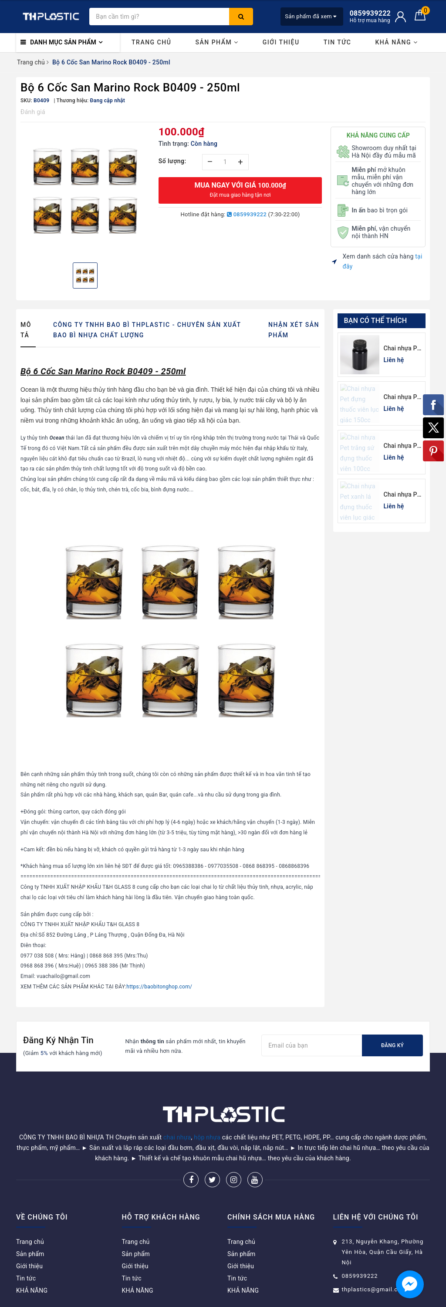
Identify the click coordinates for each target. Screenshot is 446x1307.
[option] (85, 191)
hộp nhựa (207, 1115)
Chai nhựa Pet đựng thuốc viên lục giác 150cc (403, 397)
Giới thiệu (281, 42)
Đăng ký (392, 1045)
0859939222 (247, 214)
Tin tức (337, 42)
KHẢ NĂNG (396, 42)
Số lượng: (172, 161)
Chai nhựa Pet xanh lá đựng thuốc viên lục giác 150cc (403, 495)
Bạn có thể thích (375, 320)
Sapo (285, 1297)
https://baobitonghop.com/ (159, 987)
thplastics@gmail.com (374, 1267)
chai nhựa (177, 1115)
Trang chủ (151, 42)
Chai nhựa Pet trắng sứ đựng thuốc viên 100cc (403, 446)
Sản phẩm (216, 42)
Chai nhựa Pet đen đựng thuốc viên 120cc (403, 349)
